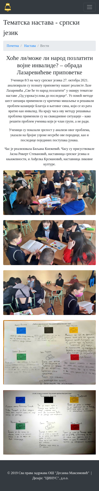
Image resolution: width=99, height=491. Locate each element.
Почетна (13, 46)
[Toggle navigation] (90, 7)
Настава (30, 46)
